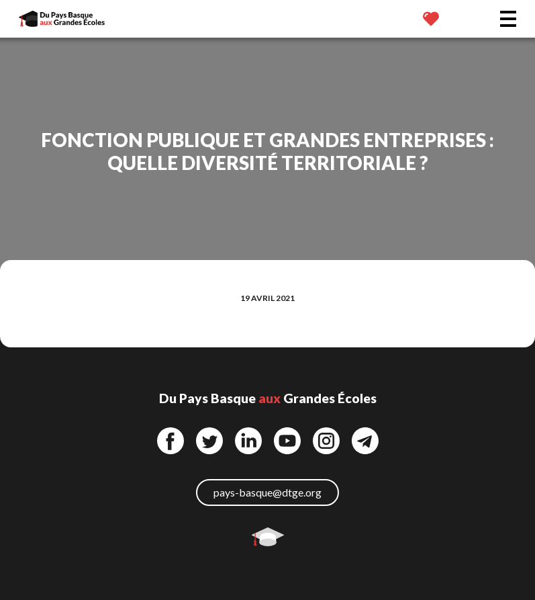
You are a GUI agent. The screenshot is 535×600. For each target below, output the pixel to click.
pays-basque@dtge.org (267, 492)
